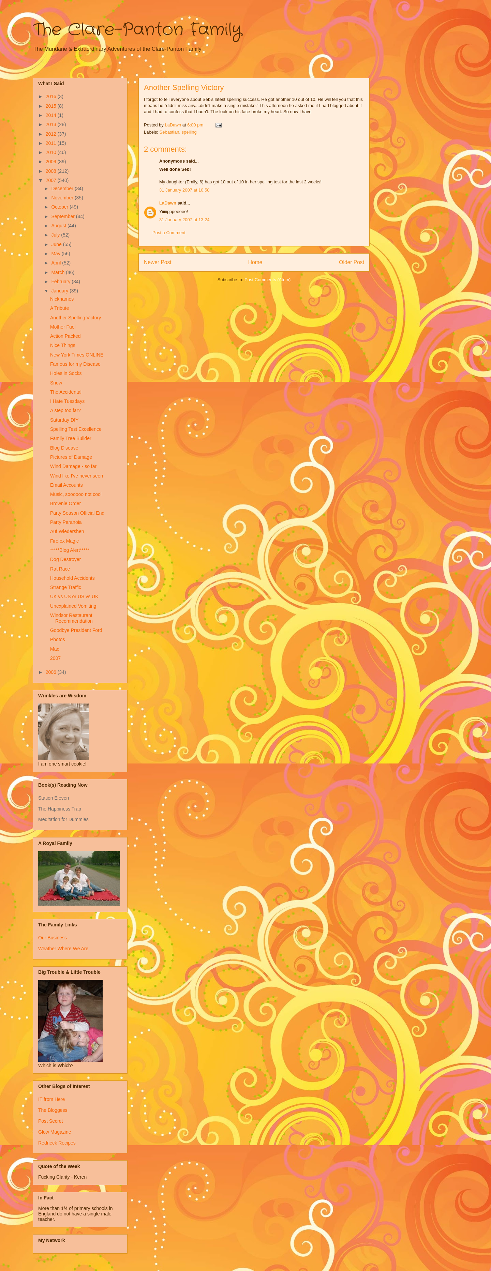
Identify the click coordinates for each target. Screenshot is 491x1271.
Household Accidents (72, 578)
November (62, 197)
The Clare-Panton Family (137, 30)
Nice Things (62, 345)
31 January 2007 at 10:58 (184, 190)
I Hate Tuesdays (67, 401)
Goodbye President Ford (76, 630)
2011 (52, 143)
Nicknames (62, 299)
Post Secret (50, 1121)
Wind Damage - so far (73, 466)
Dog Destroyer (65, 559)
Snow (56, 382)
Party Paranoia (66, 522)
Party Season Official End (77, 513)
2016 (52, 96)
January (60, 290)
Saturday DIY (64, 420)
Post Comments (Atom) (267, 279)
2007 (52, 180)
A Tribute (59, 308)
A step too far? (65, 410)
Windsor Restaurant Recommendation (71, 618)
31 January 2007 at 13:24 (184, 219)
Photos (57, 639)
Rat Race (60, 569)
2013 (52, 124)
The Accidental (65, 392)
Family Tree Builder (70, 438)
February (61, 281)
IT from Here (51, 1099)
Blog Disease (64, 448)
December (62, 188)
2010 (52, 152)
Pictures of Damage (71, 457)
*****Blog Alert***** (69, 550)
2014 (52, 115)
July (56, 235)
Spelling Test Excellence (76, 429)
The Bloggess (53, 1110)
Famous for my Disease (75, 364)
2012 (52, 134)
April (56, 263)
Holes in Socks (66, 373)
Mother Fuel (63, 327)
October (60, 207)
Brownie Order (65, 503)
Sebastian (169, 132)
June (57, 244)
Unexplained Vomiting (73, 606)
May (56, 253)
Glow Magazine (54, 1132)
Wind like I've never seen (76, 476)
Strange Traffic (65, 587)
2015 (52, 106)
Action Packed (65, 336)
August (59, 225)
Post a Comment (168, 232)
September (63, 216)
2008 (52, 171)
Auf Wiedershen (67, 531)
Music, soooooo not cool (76, 494)
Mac (54, 649)
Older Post (351, 262)
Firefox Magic (64, 541)
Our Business (52, 937)
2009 (52, 161)
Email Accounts (66, 485)
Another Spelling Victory (75, 317)
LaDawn (167, 203)
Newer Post (158, 262)
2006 (52, 672)
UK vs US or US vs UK (74, 596)
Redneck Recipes (57, 1143)
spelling (189, 132)
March (58, 272)
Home (255, 262)
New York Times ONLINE (76, 355)
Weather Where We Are (63, 948)
